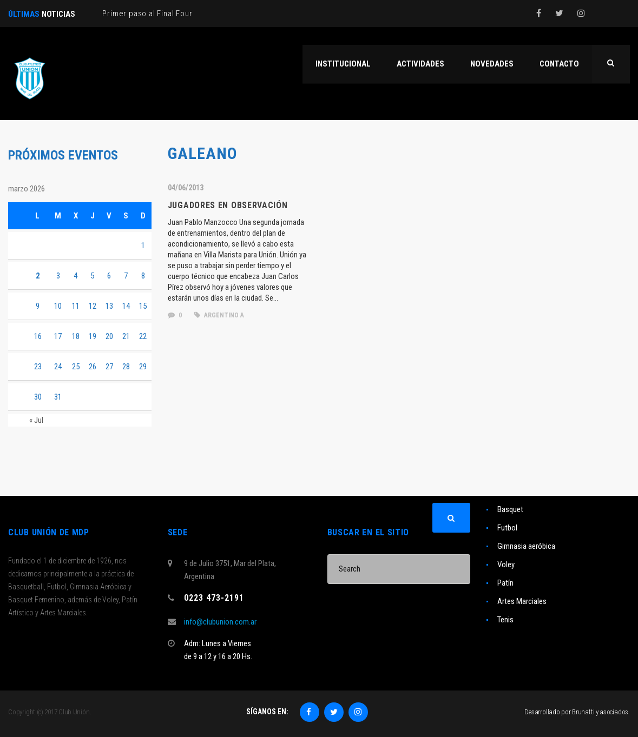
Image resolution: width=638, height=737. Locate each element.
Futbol (507, 528)
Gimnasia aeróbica (526, 546)
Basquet (510, 509)
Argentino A (219, 315)
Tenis (505, 620)
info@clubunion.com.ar (220, 622)
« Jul (36, 420)
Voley (506, 564)
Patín (505, 583)
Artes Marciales (522, 601)
